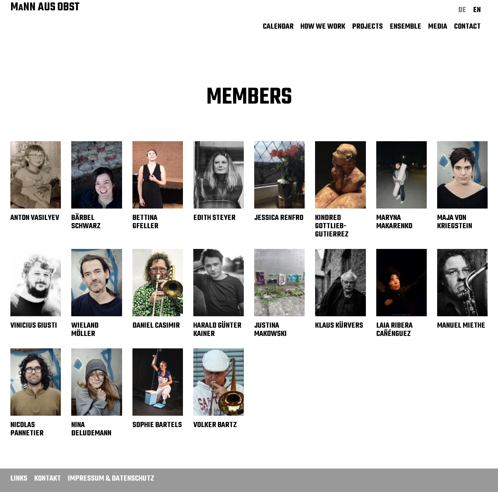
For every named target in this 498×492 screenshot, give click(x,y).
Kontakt (47, 478)
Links (18, 478)
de (462, 10)
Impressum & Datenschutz (111, 478)
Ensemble (405, 26)
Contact (467, 26)
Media (437, 26)
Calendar (278, 26)
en (477, 10)
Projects (367, 26)
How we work (323, 26)
